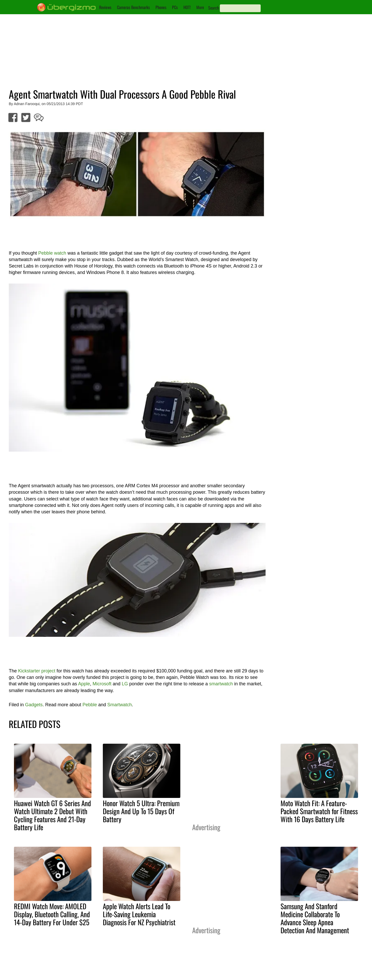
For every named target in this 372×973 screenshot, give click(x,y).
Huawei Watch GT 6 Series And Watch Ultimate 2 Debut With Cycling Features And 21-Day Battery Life (52, 815)
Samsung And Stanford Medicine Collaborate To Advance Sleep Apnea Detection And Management (315, 918)
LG (125, 683)
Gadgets (34, 704)
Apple (84, 683)
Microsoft (101, 683)
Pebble (89, 704)
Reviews (105, 7)
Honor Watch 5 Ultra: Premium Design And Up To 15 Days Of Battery (141, 811)
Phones (161, 7)
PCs (175, 7)
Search (213, 8)
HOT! (187, 7)
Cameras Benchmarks (133, 7)
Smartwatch (119, 704)
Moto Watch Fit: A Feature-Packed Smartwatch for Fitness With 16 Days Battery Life (319, 811)
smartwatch (221, 683)
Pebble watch (52, 253)
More (200, 7)
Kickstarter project (36, 670)
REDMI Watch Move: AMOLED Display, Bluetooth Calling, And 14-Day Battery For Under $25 (52, 914)
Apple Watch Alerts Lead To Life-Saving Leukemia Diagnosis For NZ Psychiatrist (139, 914)
